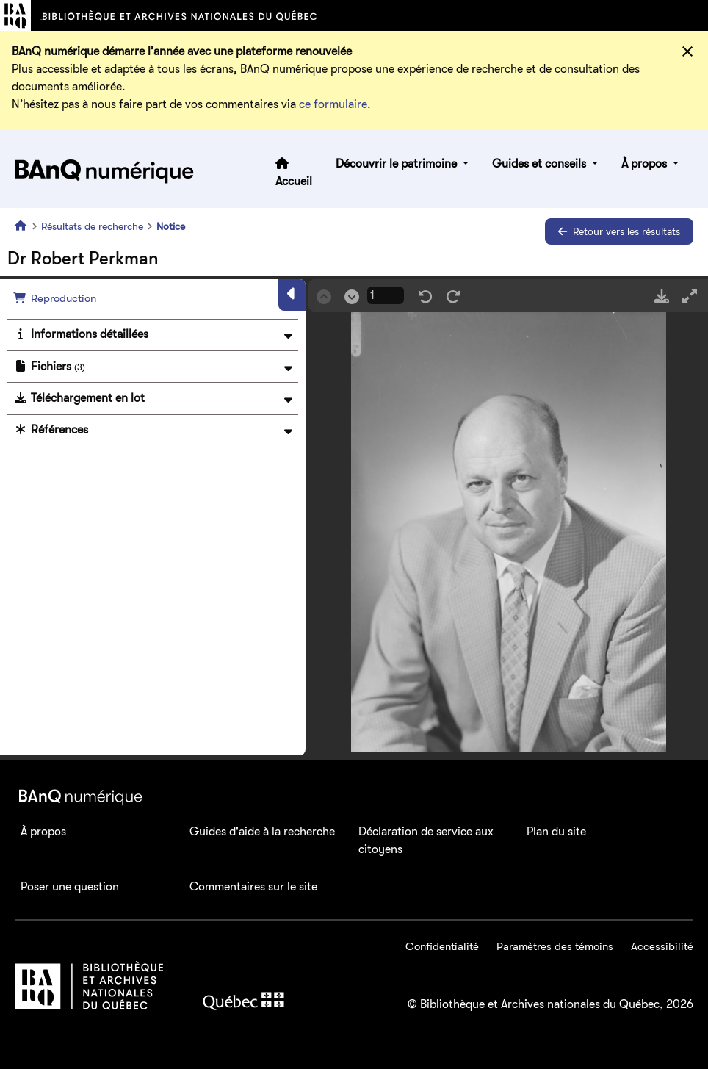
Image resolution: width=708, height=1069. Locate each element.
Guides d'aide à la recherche (262, 831)
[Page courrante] (385, 295)
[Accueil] (23, 225)
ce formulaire (333, 104)
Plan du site (556, 831)
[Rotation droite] (453, 296)
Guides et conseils (540, 163)
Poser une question (70, 886)
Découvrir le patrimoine (398, 163)
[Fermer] (687, 51)
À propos (645, 163)
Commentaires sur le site (253, 886)
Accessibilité (662, 946)
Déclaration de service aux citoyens (426, 840)
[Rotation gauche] (425, 296)
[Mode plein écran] (689, 296)
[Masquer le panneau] (292, 294)
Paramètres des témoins (554, 946)
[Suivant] (351, 296)
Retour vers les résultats (619, 231)
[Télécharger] (661, 296)
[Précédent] (323, 296)
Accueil (293, 181)
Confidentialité (442, 946)
